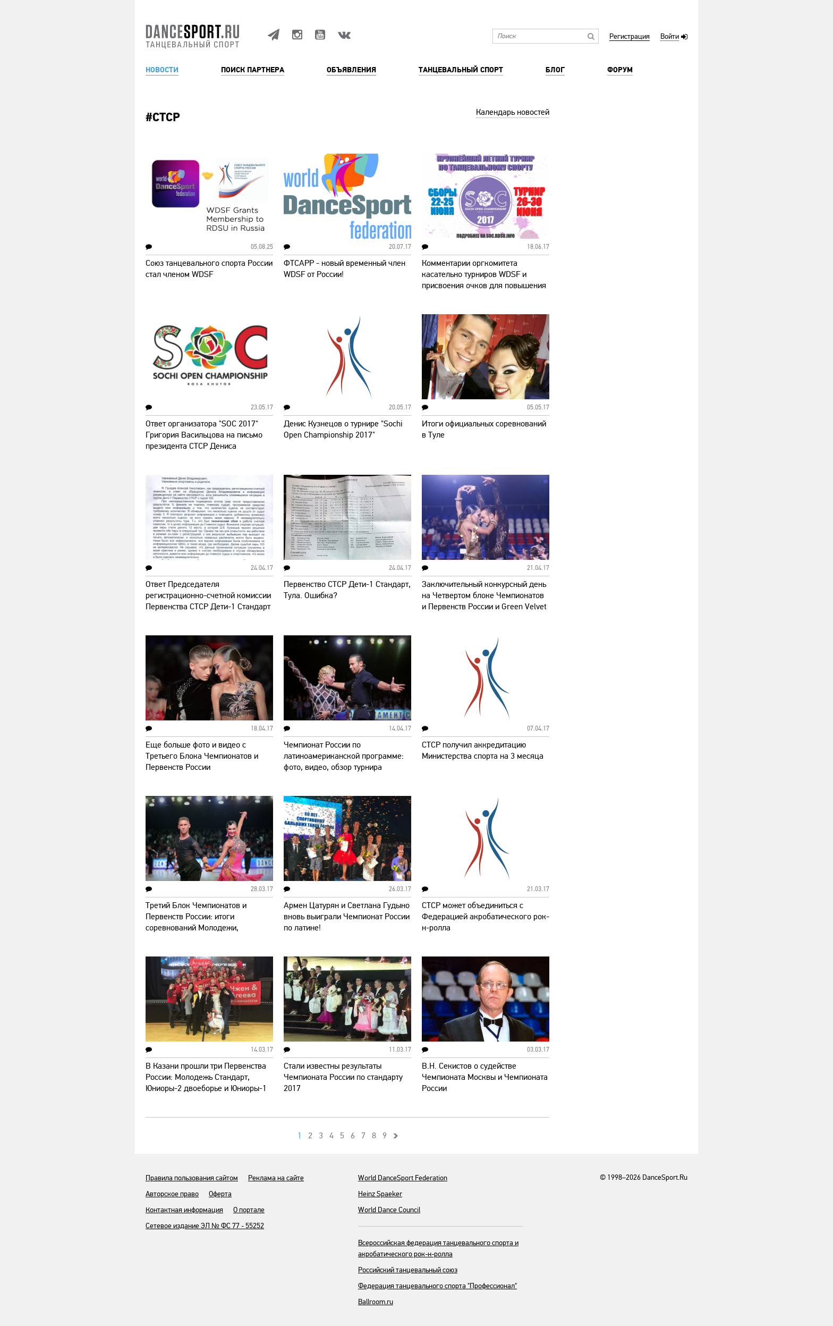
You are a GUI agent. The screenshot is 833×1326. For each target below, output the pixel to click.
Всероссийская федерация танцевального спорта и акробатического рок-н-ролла (438, 1248)
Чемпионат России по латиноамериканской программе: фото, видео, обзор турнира (344, 756)
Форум (620, 70)
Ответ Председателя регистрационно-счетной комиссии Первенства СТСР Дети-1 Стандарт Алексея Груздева (208, 601)
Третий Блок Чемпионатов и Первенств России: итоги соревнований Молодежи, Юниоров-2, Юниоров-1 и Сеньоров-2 (196, 927)
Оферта (220, 1193)
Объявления (351, 70)
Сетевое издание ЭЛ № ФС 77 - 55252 (205, 1225)
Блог (555, 70)
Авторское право (172, 1193)
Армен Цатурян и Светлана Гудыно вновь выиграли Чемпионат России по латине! (347, 916)
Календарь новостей (512, 112)
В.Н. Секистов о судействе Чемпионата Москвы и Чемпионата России (485, 1077)
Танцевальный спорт (461, 70)
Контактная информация (184, 1209)
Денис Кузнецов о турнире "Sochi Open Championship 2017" (343, 429)
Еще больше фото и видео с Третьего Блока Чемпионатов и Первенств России (202, 756)
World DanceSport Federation (402, 1177)
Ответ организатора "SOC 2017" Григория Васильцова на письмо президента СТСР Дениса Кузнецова (204, 440)
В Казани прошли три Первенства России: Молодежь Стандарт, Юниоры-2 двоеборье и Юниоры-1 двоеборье (206, 1083)
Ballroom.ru (375, 1301)
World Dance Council (389, 1209)
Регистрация (629, 37)
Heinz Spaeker (380, 1193)
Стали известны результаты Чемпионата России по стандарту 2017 (343, 1077)
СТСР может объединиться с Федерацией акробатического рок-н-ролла (485, 916)
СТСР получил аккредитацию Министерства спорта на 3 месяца (482, 750)
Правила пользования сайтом (192, 1177)
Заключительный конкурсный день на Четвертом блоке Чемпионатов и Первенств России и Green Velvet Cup (484, 601)
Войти (669, 37)
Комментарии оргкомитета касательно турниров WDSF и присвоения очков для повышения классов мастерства (484, 280)
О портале (249, 1209)
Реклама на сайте (276, 1177)
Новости (162, 70)
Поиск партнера (252, 70)
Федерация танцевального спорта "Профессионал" (437, 1285)
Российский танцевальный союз (407, 1269)
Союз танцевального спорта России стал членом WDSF (209, 269)
